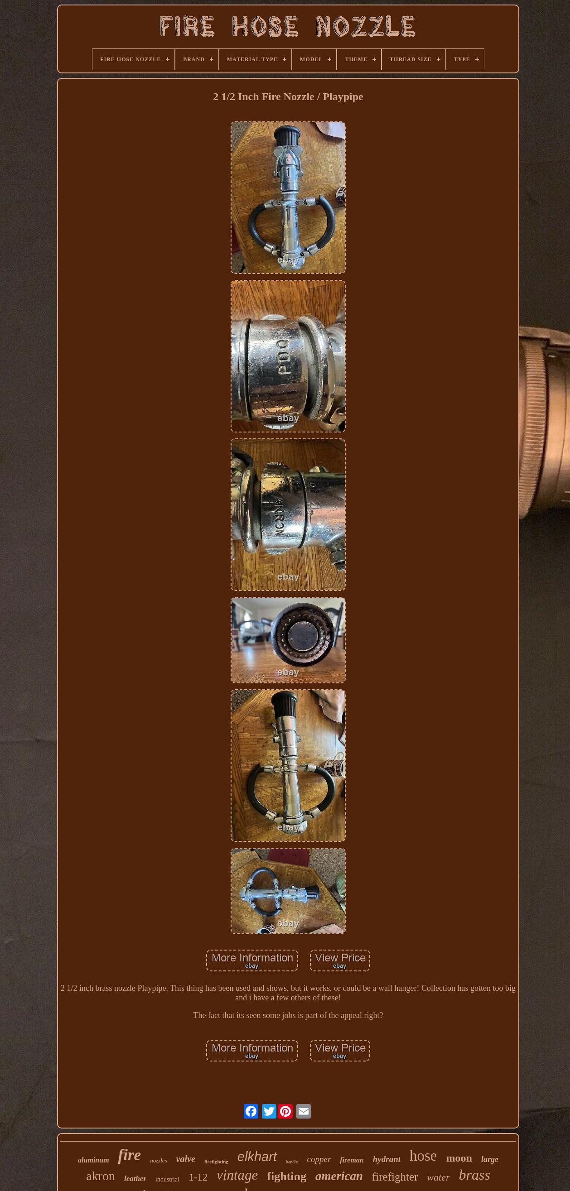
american (339, 1176)
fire (129, 1155)
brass (474, 1175)
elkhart (257, 1156)
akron (100, 1176)
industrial (167, 1179)
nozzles (158, 1160)
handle (292, 1161)
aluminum (93, 1160)
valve (185, 1159)
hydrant (387, 1159)
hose (423, 1156)
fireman (351, 1160)
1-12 (198, 1177)
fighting (286, 1176)
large (489, 1159)
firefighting (216, 1161)
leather (135, 1178)
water (438, 1177)
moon (459, 1158)
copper (319, 1159)
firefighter (395, 1177)
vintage (237, 1175)
